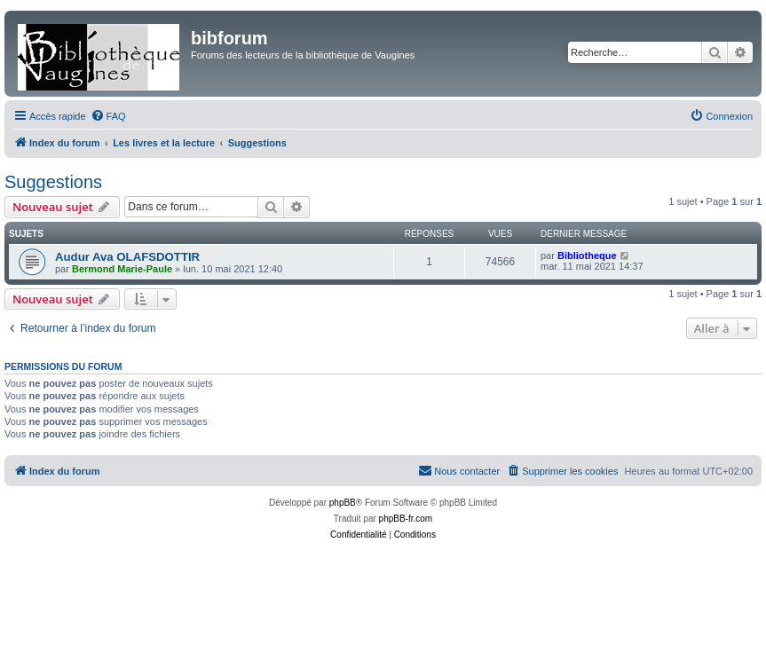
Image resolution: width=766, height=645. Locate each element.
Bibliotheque (587, 255)
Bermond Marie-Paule (122, 269)
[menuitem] (108, 116)
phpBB (342, 502)
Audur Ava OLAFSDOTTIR (127, 257)
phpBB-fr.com (406, 518)
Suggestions (53, 182)
